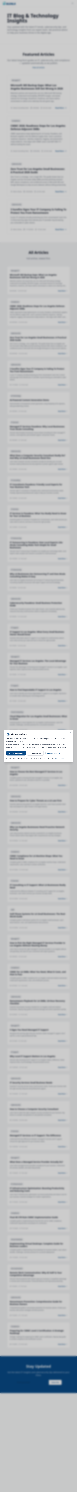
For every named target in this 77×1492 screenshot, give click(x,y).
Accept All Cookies (16, 753)
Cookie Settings (52, 753)
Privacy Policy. (59, 758)
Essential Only (35, 753)
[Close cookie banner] (70, 733)
